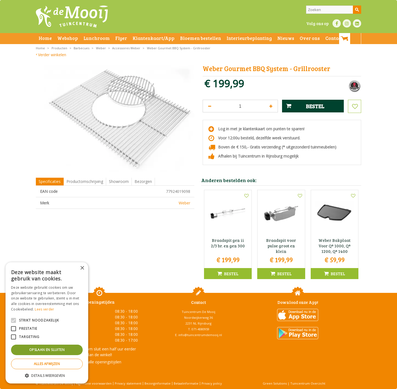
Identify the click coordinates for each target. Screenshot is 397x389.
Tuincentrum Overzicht (307, 383)
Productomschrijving (84, 181)
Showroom (119, 181)
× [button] (82, 268)
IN (347, 23)
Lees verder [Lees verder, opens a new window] (44, 309)
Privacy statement (128, 383)
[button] (47, 375)
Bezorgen (143, 181)
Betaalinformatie (186, 383)
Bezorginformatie (157, 383)
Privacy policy (212, 383)
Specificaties (50, 181)
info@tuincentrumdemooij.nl (200, 335)
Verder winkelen (52, 54)
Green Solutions (275, 383)
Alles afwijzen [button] (47, 363)
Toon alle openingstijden (99, 361)
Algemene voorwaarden (94, 383)
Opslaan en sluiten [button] (47, 349)
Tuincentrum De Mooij (198, 312)
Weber (184, 203)
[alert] (47, 322)
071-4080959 (200, 329)
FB (336, 23)
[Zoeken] (333, 10)
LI (357, 23)
